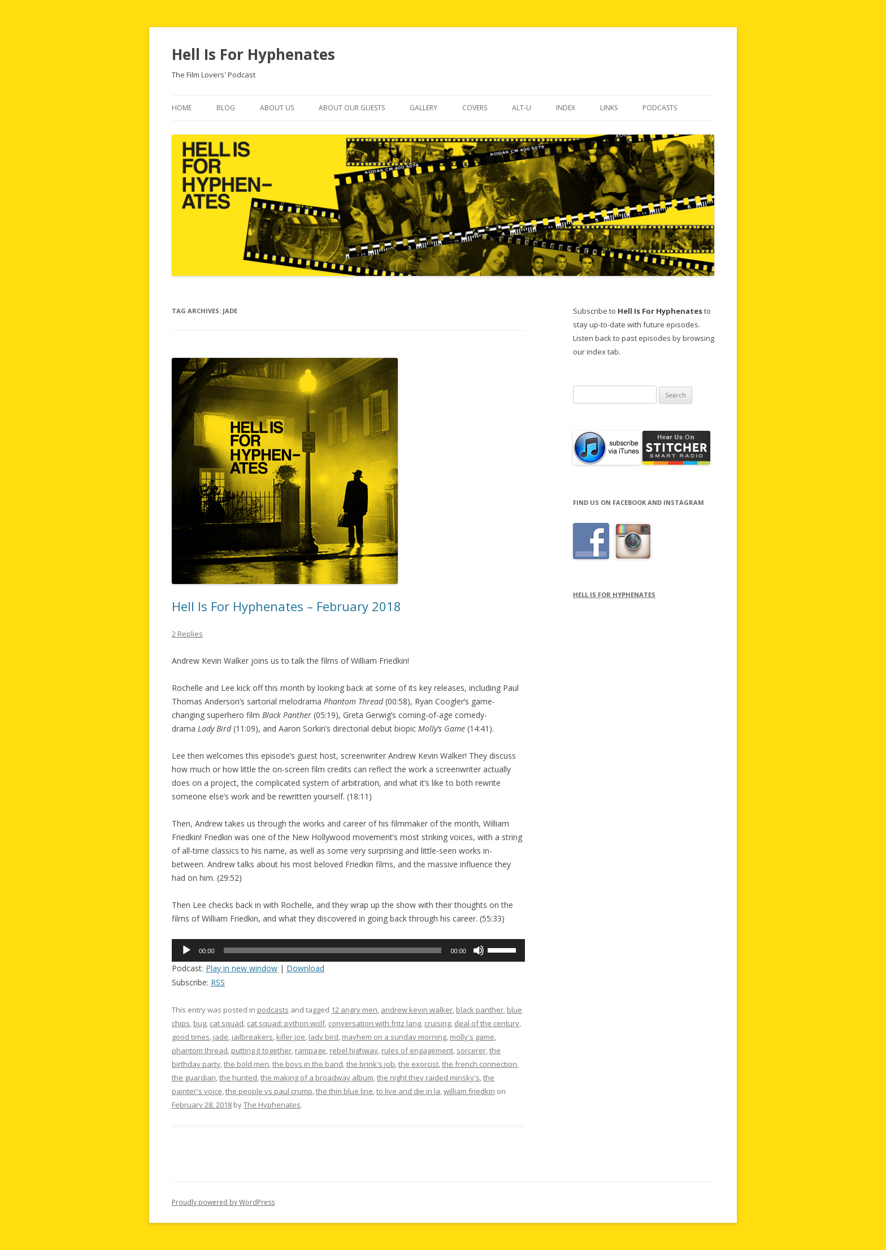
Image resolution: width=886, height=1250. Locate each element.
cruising (437, 1023)
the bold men (246, 1064)
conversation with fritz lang (374, 1023)
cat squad (227, 1023)
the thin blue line (344, 1091)
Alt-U (521, 108)
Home (182, 108)
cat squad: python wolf (286, 1023)
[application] (348, 950)
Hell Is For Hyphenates (253, 54)
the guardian (194, 1077)
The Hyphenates (272, 1105)
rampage (310, 1050)
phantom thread (200, 1050)
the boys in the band (307, 1064)
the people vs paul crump (268, 1091)
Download (305, 968)
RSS (218, 982)
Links (609, 108)
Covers (474, 108)
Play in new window (241, 968)
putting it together (261, 1050)
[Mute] (478, 950)
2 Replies (187, 634)
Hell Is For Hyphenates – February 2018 (286, 606)
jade (220, 1037)
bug (199, 1023)
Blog (225, 108)
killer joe (290, 1037)
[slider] (333, 950)
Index (565, 108)
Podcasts (659, 108)
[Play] (186, 950)
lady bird (323, 1037)
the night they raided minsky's (428, 1077)
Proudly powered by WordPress (223, 1202)
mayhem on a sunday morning (394, 1037)
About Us (277, 108)
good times (191, 1037)
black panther (479, 1010)
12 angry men (354, 1010)
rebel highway (353, 1050)
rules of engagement (417, 1050)
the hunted (238, 1077)
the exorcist (418, 1064)
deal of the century (486, 1023)
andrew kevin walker (417, 1010)
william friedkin (469, 1091)
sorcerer (471, 1050)
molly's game (472, 1037)
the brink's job (370, 1064)
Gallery (423, 108)
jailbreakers (252, 1037)
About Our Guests (352, 108)
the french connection (479, 1064)
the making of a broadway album (316, 1077)
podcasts (273, 1010)
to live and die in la (408, 1091)
